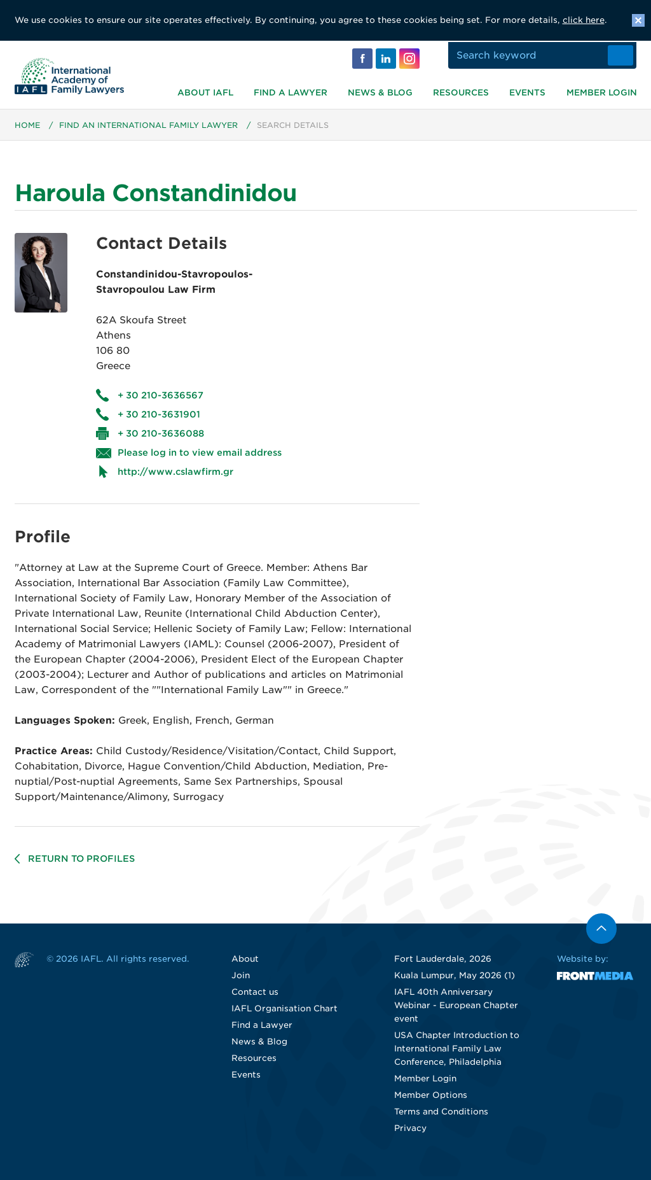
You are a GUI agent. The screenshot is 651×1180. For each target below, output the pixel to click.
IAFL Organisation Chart (284, 1012)
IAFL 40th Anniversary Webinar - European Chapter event (456, 1009)
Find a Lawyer (290, 91)
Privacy (410, 1132)
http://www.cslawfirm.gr (175, 475)
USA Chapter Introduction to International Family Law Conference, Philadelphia (456, 1052)
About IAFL (205, 91)
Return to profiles (81, 862)
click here (584, 20)
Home (27, 129)
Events (527, 91)
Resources (461, 91)
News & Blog (380, 91)
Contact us (254, 996)
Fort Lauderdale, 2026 (442, 962)
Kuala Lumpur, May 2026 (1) (454, 979)
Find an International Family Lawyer (148, 129)
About (245, 962)
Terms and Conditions (441, 1115)
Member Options (430, 1099)
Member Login (601, 91)
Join (240, 979)
